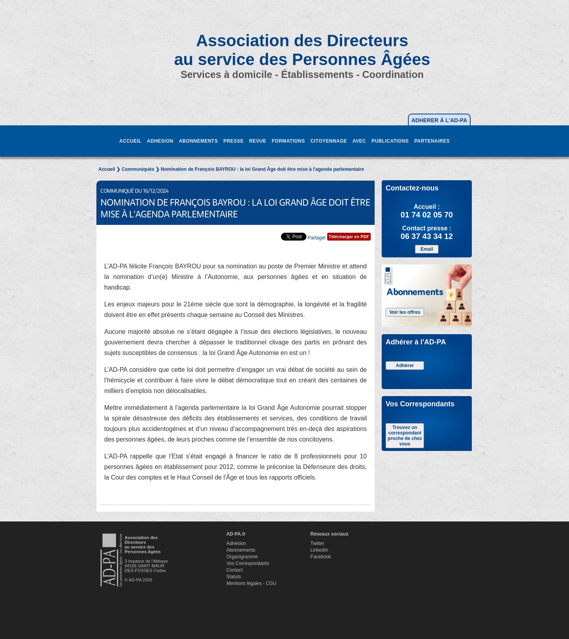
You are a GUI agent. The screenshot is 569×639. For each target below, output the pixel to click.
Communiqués (137, 169)
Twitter (317, 543)
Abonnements (241, 550)
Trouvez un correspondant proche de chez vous (405, 436)
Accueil (106, 169)
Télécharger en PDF (349, 236)
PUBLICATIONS (390, 141)
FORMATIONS (288, 141)
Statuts (234, 576)
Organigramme (242, 556)
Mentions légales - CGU (251, 583)
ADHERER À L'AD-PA (439, 120)
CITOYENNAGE (328, 141)
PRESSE (233, 141)
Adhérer (405, 365)
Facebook (320, 556)
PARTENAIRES (432, 141)
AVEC (359, 141)
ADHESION (160, 141)
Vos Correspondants (248, 563)
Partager (317, 238)
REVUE (257, 141)
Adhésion (236, 543)
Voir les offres (404, 312)
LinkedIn (319, 550)
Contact (235, 570)
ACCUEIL (130, 141)
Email (427, 249)
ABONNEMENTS (198, 141)
